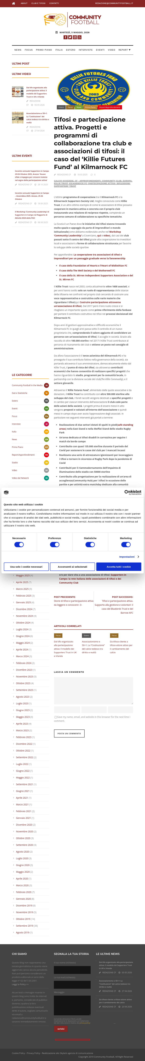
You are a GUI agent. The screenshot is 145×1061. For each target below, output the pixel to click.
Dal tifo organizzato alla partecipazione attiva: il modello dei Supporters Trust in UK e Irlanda (65, 648)
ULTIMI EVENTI (22, 155)
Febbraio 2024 (23, 663)
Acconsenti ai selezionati (72, 566)
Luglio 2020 (22, 858)
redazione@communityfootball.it (114, 3)
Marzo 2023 (22, 730)
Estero (70, 50)
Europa (127, 181)
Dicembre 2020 (24, 824)
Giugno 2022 (23, 770)
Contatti (54, 3)
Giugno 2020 (23, 865)
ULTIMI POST (20, 63)
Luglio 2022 (22, 764)
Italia (59, 50)
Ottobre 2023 (23, 683)
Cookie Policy (18, 1053)
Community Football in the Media (27, 385)
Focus (29, 50)
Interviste (86, 50)
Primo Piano (44, 50)
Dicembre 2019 (24, 905)
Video (111, 50)
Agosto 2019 (22, 932)
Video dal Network (20, 478)
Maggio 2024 (23, 642)
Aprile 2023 (22, 723)
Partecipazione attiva (101, 183)
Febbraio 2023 (23, 737)
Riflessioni (123, 183)
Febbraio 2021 (23, 811)
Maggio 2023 (23, 716)
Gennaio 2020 (23, 898)
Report (125, 50)
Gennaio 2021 (23, 817)
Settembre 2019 (24, 925)
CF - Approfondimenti (88, 181)
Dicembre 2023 (24, 669)
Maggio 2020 (23, 871)
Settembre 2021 (24, 784)
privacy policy (84, 1023)
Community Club (112, 181)
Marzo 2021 (22, 804)
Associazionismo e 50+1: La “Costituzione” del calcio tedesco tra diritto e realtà (114, 984)
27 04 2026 (39, 130)
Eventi (100, 50)
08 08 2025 (43, 222)
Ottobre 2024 (23, 622)
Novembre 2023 (24, 676)
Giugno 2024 (23, 636)
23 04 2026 (127, 1006)
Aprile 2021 (22, 797)
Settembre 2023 (24, 690)
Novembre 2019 (24, 912)
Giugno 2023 (23, 710)
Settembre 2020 (24, 844)
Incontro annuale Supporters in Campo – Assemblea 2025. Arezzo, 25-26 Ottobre (32, 196)
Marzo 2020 (22, 885)
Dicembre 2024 (24, 609)
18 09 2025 (43, 203)
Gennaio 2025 (23, 602)
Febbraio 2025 (23, 595)
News (18, 50)
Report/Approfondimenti (109, 107)
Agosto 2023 (22, 696)
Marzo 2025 (22, 588)
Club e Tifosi (38, 3)
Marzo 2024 (22, 656)
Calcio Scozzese (64, 181)
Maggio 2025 (23, 575)
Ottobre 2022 (23, 750)
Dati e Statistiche (19, 393)
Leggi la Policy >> (20, 984)
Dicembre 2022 (24, 743)
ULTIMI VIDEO (21, 74)
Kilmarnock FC (78, 183)
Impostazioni (127, 556)
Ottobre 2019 (23, 919)
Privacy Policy (33, 1053)
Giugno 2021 (23, 791)
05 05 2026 (39, 105)
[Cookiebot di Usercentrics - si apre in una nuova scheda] (126, 492)
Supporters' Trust (65, 186)
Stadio (15, 462)
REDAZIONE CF (64, 174)
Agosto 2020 (22, 851)
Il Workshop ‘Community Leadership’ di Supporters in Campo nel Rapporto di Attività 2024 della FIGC (32, 214)
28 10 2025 (43, 184)
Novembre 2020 (24, 831)
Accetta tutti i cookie (119, 566)
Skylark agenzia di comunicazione (76, 1053)
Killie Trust (61, 183)
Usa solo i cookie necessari (26, 566)
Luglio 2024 (22, 629)
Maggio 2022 (23, 777)
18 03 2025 (82, 174)
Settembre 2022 (24, 757)
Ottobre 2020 (23, 838)
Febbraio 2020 (23, 892)
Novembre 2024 (24, 615)
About (24, 3)
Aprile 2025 (22, 582)
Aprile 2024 (22, 649)
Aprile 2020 (22, 878)
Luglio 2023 (22, 703)
